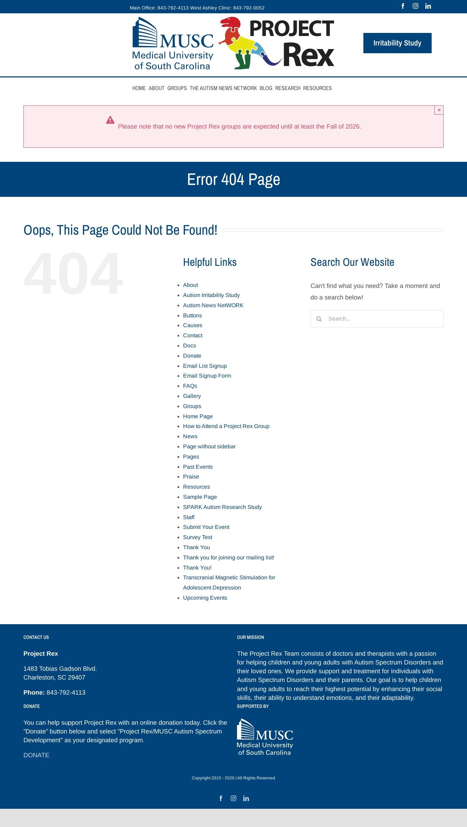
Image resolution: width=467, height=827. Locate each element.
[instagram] (415, 6)
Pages (191, 457)
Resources (196, 487)
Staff (188, 517)
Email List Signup (205, 366)
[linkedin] (428, 6)
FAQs (190, 386)
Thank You (196, 547)
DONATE (36, 755)
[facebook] (403, 6)
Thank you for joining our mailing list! (228, 557)
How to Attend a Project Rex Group (226, 426)
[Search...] (377, 319)
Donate (192, 356)
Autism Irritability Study (211, 295)
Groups (192, 406)
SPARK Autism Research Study (222, 507)
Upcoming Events (205, 598)
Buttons (192, 315)
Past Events (198, 467)
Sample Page (200, 497)
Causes (192, 325)
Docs (189, 346)
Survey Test (197, 537)
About (190, 285)
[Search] (319, 319)
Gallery (192, 396)
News (190, 436)
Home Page (198, 416)
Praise (191, 477)
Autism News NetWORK (213, 305)
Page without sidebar (209, 446)
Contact (192, 335)
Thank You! (197, 568)
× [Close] (439, 110)
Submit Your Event (206, 527)
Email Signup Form (207, 376)
